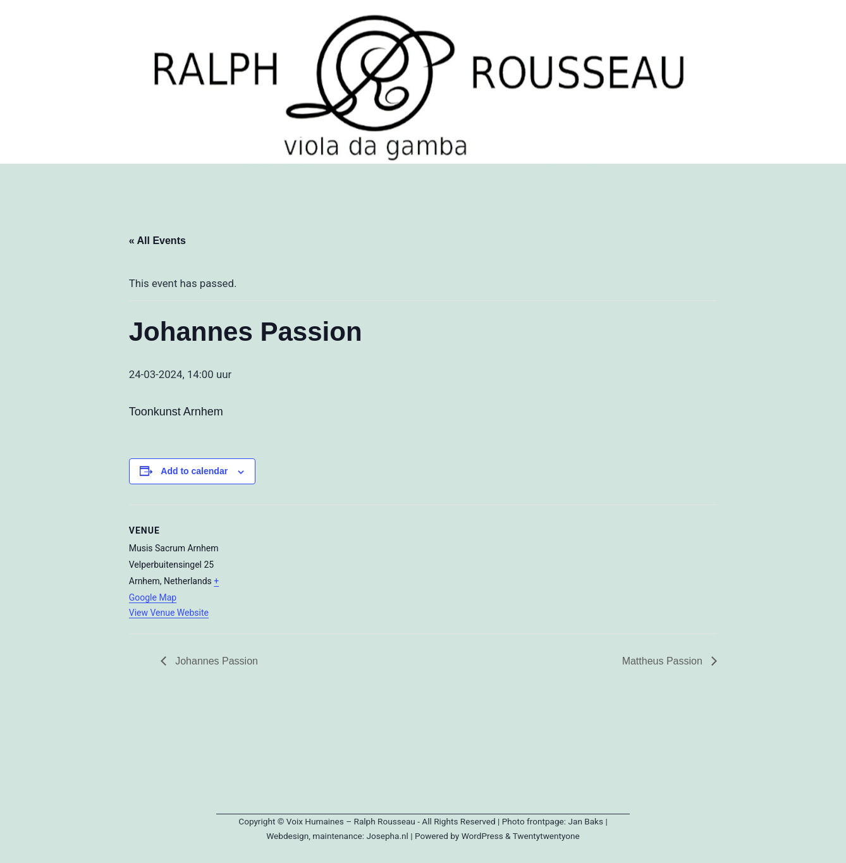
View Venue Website (169, 613)
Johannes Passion (215, 661)
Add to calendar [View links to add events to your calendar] (194, 471)
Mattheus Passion (664, 661)
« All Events (157, 240)
